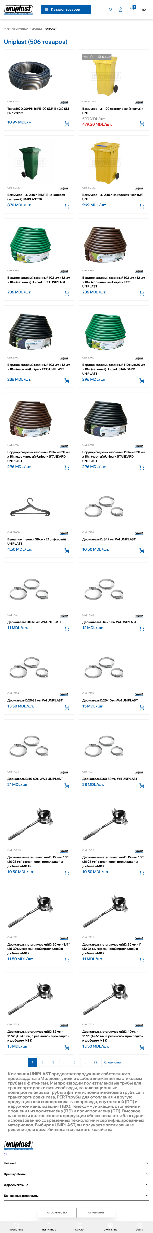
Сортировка (57, 1212)
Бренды (37, 29)
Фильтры (96, 1212)
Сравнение (110, 1227)
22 (96, 1062)
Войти (140, 1227)
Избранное (49, 1227)
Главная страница (16, 29)
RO (144, 9)
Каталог (80, 1227)
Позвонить (16, 1227)
